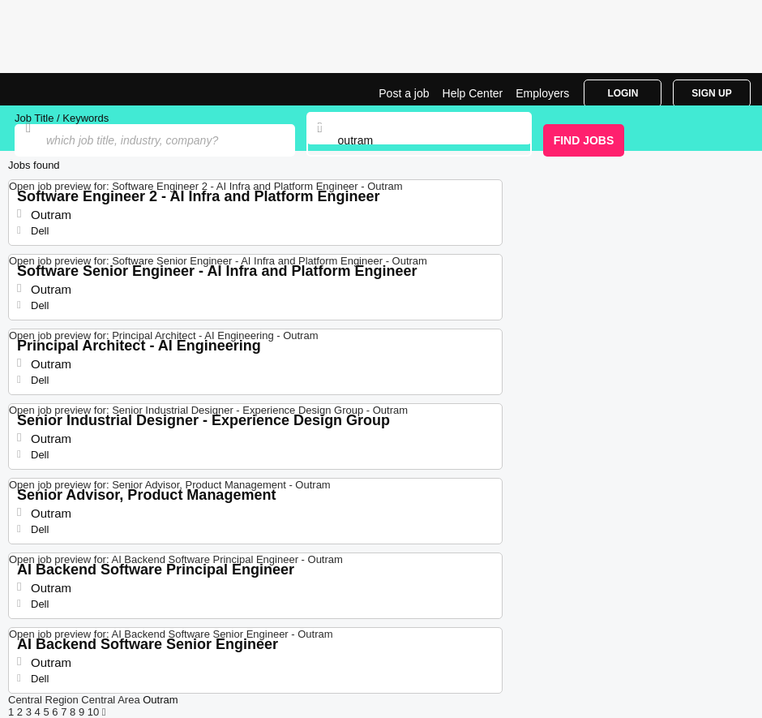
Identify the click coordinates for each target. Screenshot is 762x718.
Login (622, 93)
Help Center (473, 93)
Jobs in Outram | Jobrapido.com (52, 89)
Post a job (404, 93)
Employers (542, 93)
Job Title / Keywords (62, 118)
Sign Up (711, 93)
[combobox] (419, 140)
